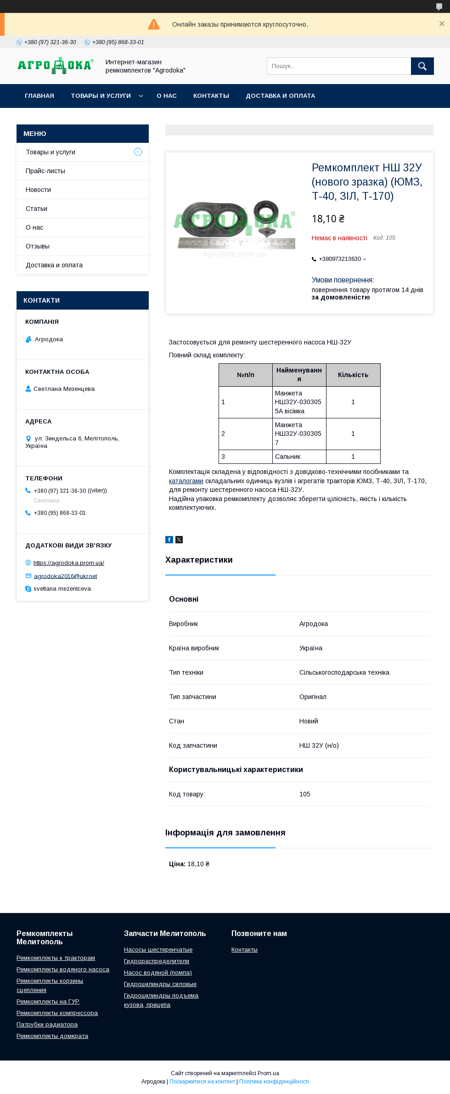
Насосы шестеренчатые (158, 949)
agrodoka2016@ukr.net (65, 575)
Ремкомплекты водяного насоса (63, 969)
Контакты (211, 95)
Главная (39, 95)
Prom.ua (268, 1073)
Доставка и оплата (280, 95)
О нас (167, 95)
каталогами (186, 481)
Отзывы (38, 246)
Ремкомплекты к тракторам (56, 957)
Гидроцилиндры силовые (160, 984)
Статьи (36, 208)
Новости (38, 189)
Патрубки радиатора (47, 1024)
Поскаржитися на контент (202, 1081)
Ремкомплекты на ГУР (48, 1001)
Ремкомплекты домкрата (52, 1035)
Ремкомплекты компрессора (57, 1012)
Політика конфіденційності (274, 1081)
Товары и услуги (101, 95)
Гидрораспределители (156, 961)
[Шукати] (422, 66)
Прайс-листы (45, 171)
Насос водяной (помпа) (158, 972)
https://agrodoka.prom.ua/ (69, 562)
